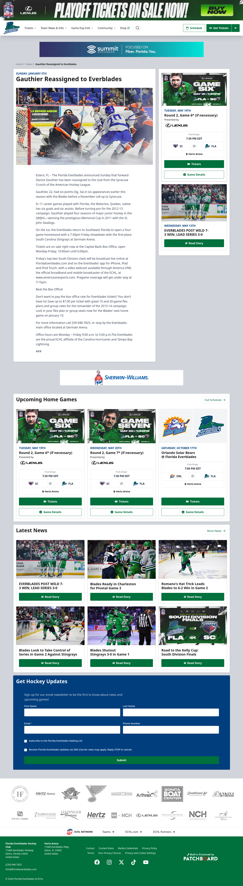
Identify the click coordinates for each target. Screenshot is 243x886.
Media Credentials (128, 848)
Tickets (31, 28)
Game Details (194, 174)
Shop (125, 28)
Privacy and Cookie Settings (140, 853)
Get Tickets (218, 28)
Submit (121, 761)
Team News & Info (54, 28)
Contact (90, 848)
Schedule (194, 28)
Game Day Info (82, 28)
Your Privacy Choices (109, 853)
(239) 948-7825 (13, 864)
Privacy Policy (149, 848)
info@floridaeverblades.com (21, 869)
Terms (90, 853)
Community (107, 28)
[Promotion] (121, 10)
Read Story (194, 243)
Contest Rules (106, 848)
